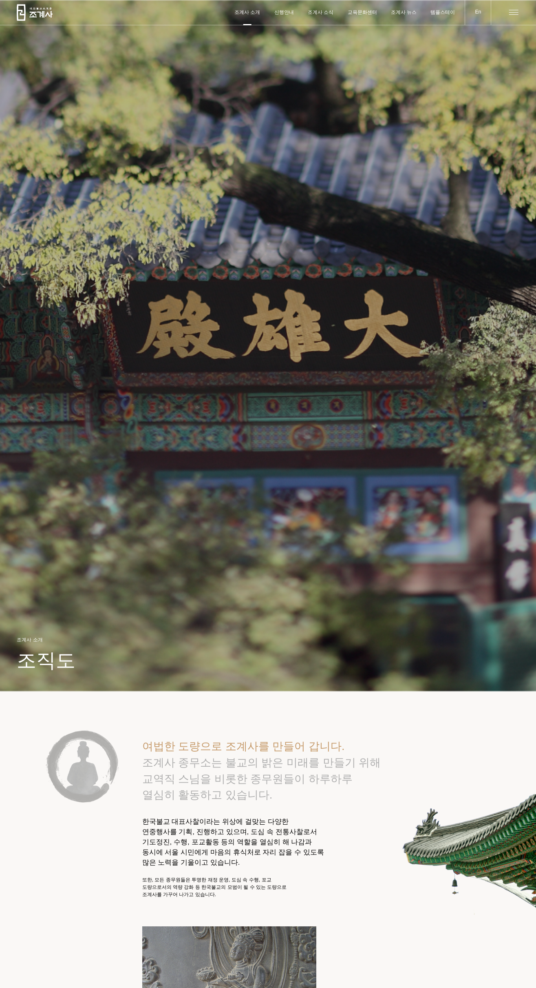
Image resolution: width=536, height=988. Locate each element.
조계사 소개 (247, 12)
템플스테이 (442, 12)
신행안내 (284, 12)
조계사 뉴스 (404, 12)
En (478, 12)
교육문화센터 (362, 12)
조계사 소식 (320, 12)
